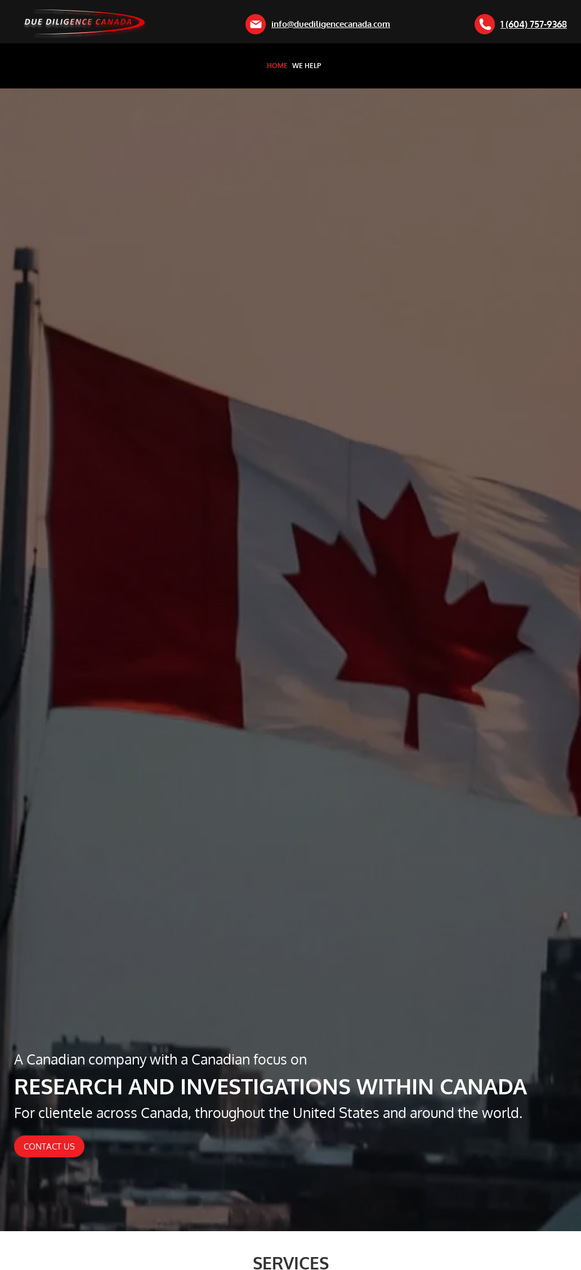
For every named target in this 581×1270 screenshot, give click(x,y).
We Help (306, 66)
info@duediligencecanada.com (317, 24)
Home (277, 66)
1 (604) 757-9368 (521, 24)
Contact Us (49, 1146)
